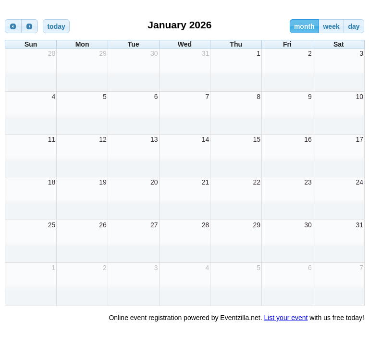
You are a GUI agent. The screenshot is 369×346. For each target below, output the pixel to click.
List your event (286, 317)
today (56, 26)
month (304, 26)
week (331, 26)
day (353, 26)
